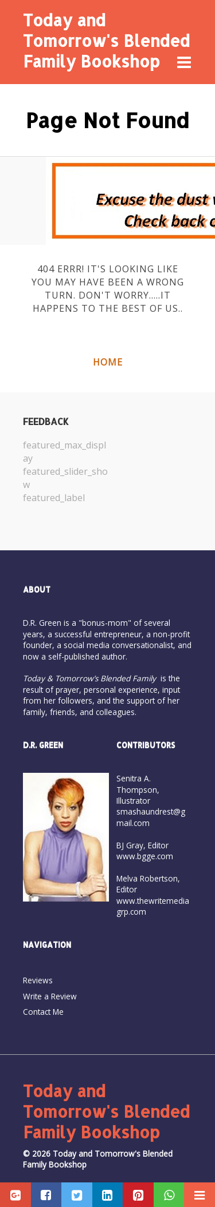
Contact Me (43, 1011)
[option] (65, 471)
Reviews (38, 980)
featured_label (54, 497)
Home (108, 362)
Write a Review (50, 996)
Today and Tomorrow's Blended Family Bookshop (106, 41)
